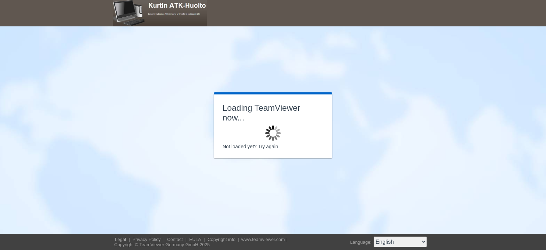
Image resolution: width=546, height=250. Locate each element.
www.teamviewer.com (263, 239)
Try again (268, 146)
